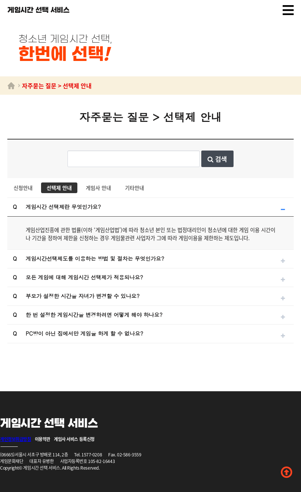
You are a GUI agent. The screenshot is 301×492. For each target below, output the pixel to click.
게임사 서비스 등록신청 (74, 439)
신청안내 (23, 187)
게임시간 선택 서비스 (38, 10)
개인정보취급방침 (15, 439)
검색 (217, 158)
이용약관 (42, 439)
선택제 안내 (59, 187)
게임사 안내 (98, 187)
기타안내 (134, 187)
